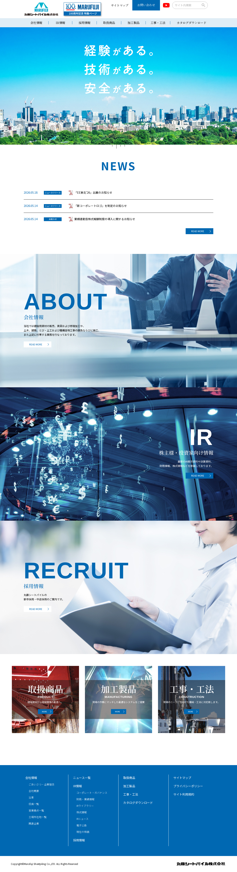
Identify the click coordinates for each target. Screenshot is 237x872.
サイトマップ (119, 5)
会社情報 (36, 23)
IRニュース (82, 819)
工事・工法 (157, 23)
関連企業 (34, 823)
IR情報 (60, 23)
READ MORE (197, 231)
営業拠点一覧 (36, 810)
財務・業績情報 (85, 799)
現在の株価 (82, 832)
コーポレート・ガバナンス (91, 793)
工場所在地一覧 (38, 817)
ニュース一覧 (82, 778)
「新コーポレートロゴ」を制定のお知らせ (100, 206)
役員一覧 (34, 804)
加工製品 (133, 23)
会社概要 (34, 791)
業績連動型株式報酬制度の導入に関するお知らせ (104, 219)
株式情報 (81, 812)
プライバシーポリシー (188, 786)
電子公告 (81, 825)
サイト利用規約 (183, 794)
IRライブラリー (85, 806)
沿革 (31, 797)
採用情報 (84, 23)
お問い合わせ (146, 5)
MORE (44, 711)
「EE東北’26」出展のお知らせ (93, 192)
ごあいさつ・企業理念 (41, 784)
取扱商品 (109, 23)
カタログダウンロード (191, 23)
